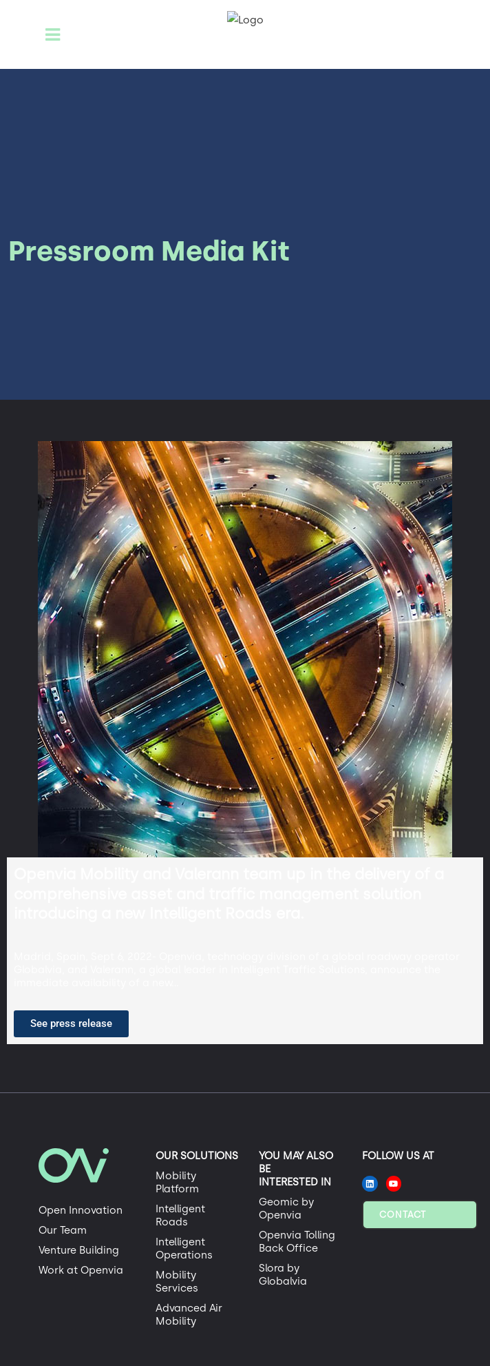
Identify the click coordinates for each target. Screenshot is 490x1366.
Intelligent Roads (180, 1215)
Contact (402, 1215)
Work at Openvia (81, 1270)
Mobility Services (177, 1281)
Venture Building (79, 1250)
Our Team (63, 1230)
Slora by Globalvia (283, 1274)
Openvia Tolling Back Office (297, 1241)
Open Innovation (80, 1210)
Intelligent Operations (184, 1248)
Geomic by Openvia (286, 1208)
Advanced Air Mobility (189, 1314)
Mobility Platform (177, 1182)
